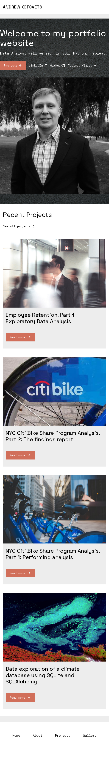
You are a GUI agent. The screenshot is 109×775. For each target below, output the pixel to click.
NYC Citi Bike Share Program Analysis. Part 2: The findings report (53, 436)
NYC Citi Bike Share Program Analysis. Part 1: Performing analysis (53, 554)
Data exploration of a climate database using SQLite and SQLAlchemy (43, 675)
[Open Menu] (103, 7)
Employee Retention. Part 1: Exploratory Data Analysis (41, 318)
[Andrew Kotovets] (22, 7)
